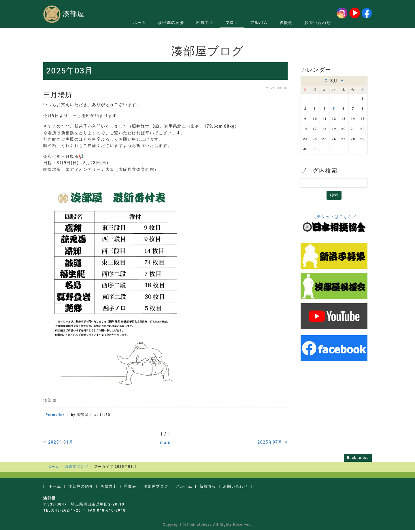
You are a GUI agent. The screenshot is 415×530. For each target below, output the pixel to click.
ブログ (232, 22)
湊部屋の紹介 (171, 22)
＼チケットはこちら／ (334, 216)
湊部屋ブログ (76, 467)
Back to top (358, 458)
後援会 (286, 22)
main (165, 442)
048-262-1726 (66, 510)
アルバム (259, 22)
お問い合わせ (317, 22)
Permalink (55, 415)
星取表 (130, 486)
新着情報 (207, 486)
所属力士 (205, 22)
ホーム (139, 22)
